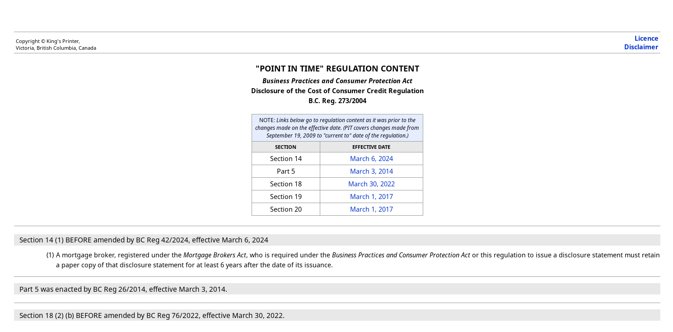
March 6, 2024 (371, 158)
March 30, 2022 (371, 184)
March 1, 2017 (371, 196)
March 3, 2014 (371, 171)
